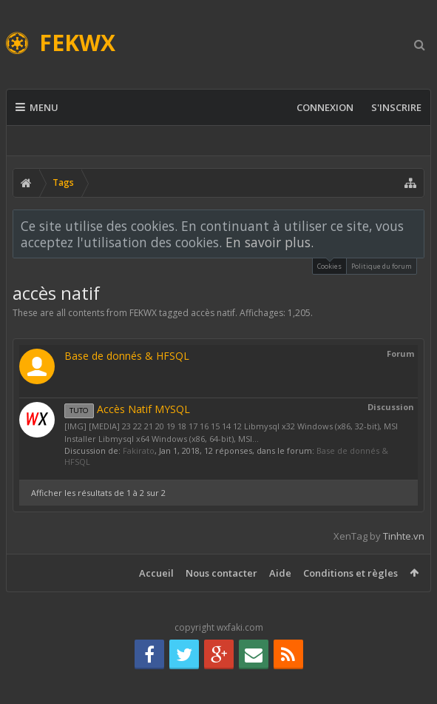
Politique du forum (381, 266)
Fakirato (139, 450)
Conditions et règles (350, 573)
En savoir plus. (270, 242)
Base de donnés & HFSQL (126, 356)
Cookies (329, 264)
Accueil (156, 573)
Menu (37, 107)
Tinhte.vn (403, 536)
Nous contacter (221, 573)
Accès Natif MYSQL (127, 409)
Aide (280, 573)
